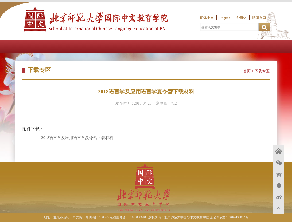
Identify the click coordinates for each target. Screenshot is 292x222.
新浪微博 (278, 197)
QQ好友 (278, 185)
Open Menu (285, 46)
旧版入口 (259, 18)
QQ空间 (278, 174)
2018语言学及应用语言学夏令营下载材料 (77, 138)
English (225, 18)
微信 (278, 162)
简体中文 (207, 18)
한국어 (241, 18)
